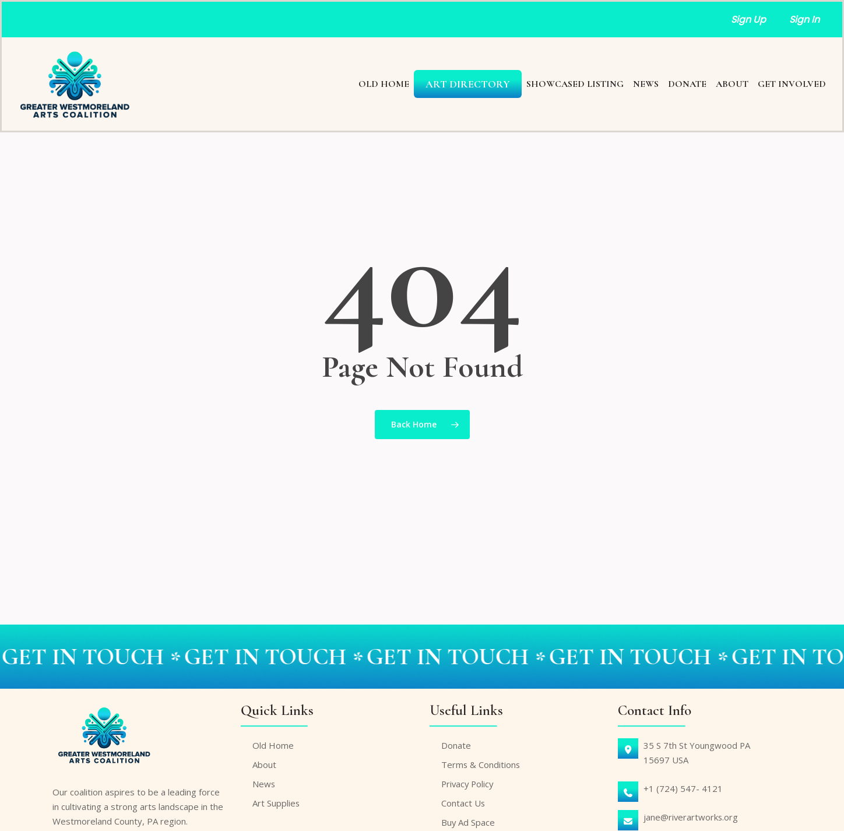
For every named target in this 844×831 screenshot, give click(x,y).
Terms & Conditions (481, 762)
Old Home (273, 743)
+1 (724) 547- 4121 (683, 786)
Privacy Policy (468, 781)
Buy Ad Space (468, 820)
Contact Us (463, 801)
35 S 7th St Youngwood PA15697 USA (697, 750)
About (264, 762)
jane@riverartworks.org (691, 815)
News (264, 781)
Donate (456, 743)
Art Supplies (276, 801)
